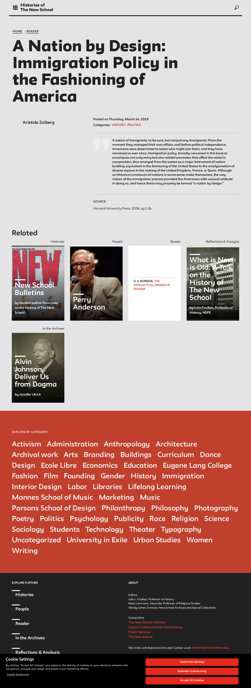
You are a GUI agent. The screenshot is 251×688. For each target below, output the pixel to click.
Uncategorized (36, 540)
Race (157, 519)
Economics (100, 466)
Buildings (136, 455)
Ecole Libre (59, 466)
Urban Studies (157, 540)
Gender (113, 476)
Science (216, 519)
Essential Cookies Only (192, 672)
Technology (105, 530)
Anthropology (127, 444)
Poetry (23, 519)
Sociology (28, 530)
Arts (71, 455)
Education (140, 466)
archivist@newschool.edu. (210, 647)
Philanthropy (123, 508)
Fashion (25, 476)
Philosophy (169, 508)
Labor (77, 487)
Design (23, 466)
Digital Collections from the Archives (155, 627)
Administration (72, 444)
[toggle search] (236, 7)
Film (51, 476)
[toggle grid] (15, 7)
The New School (36, 10)
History (119, 125)
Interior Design (37, 487)
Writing (25, 551)
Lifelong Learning (157, 487)
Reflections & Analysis (37, 652)
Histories (24, 595)
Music (150, 498)
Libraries (107, 487)
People (22, 609)
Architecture (176, 444)
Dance (210, 455)
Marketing (116, 498)
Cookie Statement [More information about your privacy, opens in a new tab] (18, 676)
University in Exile (97, 540)
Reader (33, 31)
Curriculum (175, 455)
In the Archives (30, 638)
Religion (184, 519)
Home (17, 31)
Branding (99, 455)
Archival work (35, 455)
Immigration (183, 476)
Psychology (89, 519)
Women (199, 540)
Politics (134, 125)
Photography (216, 508)
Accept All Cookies (191, 682)
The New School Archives (147, 622)
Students (65, 530)
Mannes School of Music (52, 498)
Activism (26, 444)
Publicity (129, 519)
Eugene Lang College (197, 466)
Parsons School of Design (54, 508)
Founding (79, 476)
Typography (181, 530)
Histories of (32, 5)
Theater (142, 530)
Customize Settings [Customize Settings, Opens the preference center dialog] (192, 663)
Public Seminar (139, 632)
